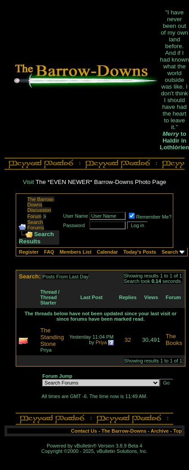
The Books (174, 339)
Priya (46, 350)
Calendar (107, 252)
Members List (76, 252)
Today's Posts (139, 252)
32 (127, 339)
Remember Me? (150, 216)
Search (170, 252)
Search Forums (35, 224)
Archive (160, 431)
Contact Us (84, 431)
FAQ (49, 252)
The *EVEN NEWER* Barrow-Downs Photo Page (100, 182)
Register (29, 252)
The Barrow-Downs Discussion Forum (41, 208)
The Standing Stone (52, 337)
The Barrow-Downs (123, 431)
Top (177, 431)
